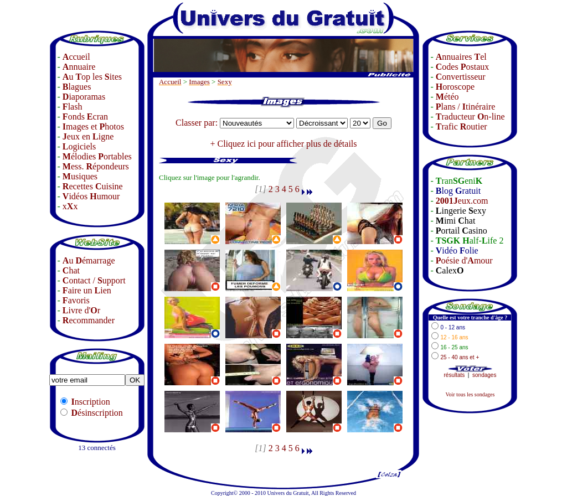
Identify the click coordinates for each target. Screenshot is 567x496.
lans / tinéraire (466, 106)
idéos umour (91, 196)
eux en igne (88, 136)
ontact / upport (94, 280)
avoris (76, 300)
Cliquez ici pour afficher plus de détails (287, 143)
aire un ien (87, 290)
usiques (80, 176)
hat (71, 270)
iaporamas (84, 96)
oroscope (455, 86)
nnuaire (79, 66)
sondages (484, 375)
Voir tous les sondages (469, 394)
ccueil (76, 56)
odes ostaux (462, 66)
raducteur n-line (470, 116)
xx (70, 206)
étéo (447, 96)
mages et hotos (93, 126)
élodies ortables (97, 156)
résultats (454, 375)
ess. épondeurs (96, 166)
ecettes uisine (93, 186)
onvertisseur (461, 76)
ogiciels (79, 146)
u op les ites (92, 76)
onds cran (85, 116)
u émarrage (89, 260)
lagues (77, 86)
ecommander (89, 320)
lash (73, 106)
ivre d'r (81, 310)
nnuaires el (461, 56)
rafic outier (461, 126)
